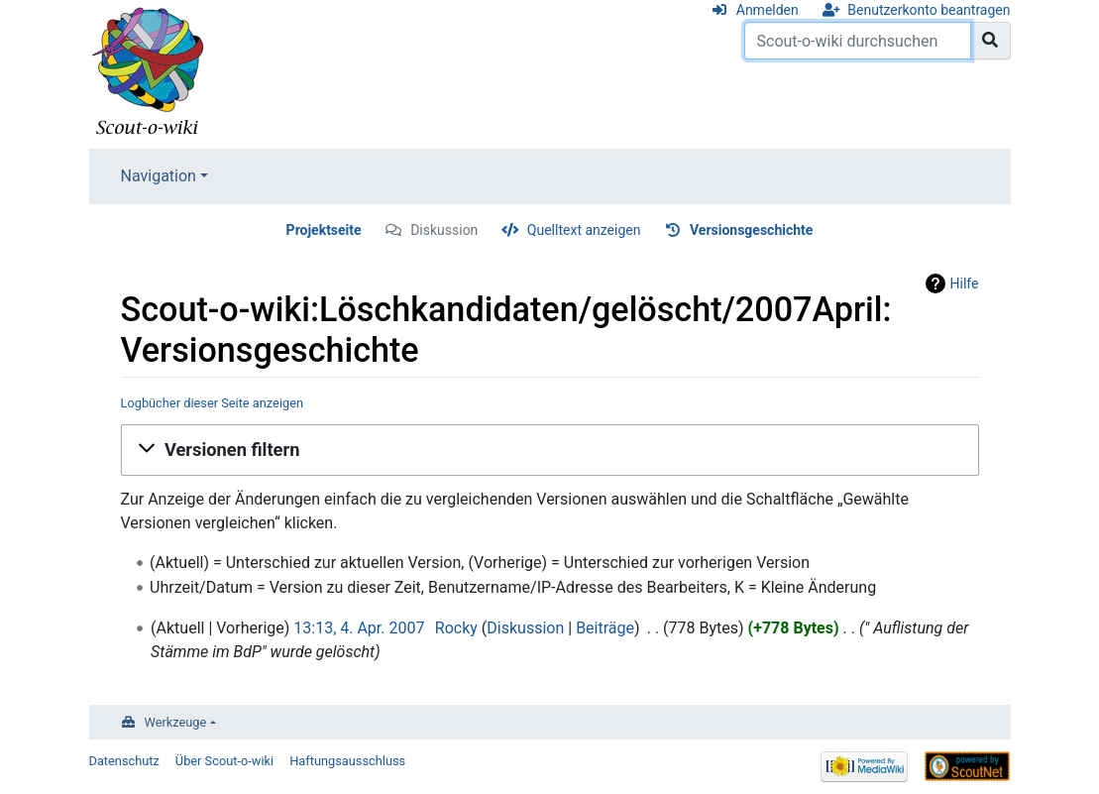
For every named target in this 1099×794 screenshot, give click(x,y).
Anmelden (767, 10)
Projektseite (324, 230)
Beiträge (605, 628)
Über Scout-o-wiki (224, 760)
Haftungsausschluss (347, 760)
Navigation (158, 176)
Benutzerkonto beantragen (928, 10)
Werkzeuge (176, 722)
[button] (550, 450)
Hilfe (964, 283)
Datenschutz (124, 760)
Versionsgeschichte (751, 230)
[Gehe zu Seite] (990, 40)
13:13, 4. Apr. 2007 (358, 628)
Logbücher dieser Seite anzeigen (212, 403)
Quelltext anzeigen (584, 230)
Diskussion (444, 230)
